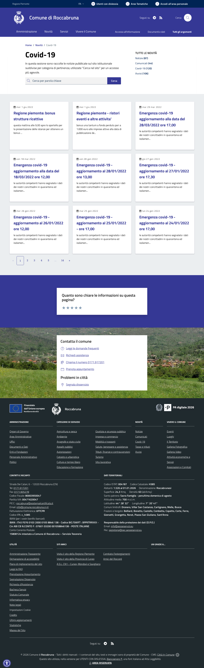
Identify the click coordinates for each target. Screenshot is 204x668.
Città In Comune (166, 655)
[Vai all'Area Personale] (172, 4)
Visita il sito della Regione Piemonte (76, 554)
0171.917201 (21, 488)
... (55, 260)
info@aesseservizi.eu (122, 526)
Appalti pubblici (65, 447)
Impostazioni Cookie (20, 610)
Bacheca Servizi (18, 589)
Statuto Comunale (19, 594)
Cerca (114, 81)
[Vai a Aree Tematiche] (137, 4)
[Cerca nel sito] (188, 18)
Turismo (99, 457)
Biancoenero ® (114, 659)
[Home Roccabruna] (45, 17)
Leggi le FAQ (16, 569)
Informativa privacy (20, 600)
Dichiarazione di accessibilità (24, 559)
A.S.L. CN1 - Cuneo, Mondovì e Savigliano (78, 564)
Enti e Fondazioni (19, 452)
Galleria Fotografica (177, 447)
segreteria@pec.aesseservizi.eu (125, 530)
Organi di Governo (19, 431)
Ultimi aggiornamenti (21, 620)
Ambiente (62, 436)
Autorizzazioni (64, 452)
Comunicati (141, 436)
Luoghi (170, 436)
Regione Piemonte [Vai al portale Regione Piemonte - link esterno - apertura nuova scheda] (20, 3)
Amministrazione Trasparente (25, 554)
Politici (13, 462)
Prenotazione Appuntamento (25, 574)
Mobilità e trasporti (105, 442)
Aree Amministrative (20, 436)
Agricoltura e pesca (67, 431)
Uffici (12, 442)
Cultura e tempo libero (68, 462)
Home (28, 45)
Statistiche (15, 625)
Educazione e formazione (70, 467)
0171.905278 (21, 492)
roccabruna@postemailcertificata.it (34, 503)
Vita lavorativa (103, 462)
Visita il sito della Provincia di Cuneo (75, 559)
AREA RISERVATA (100, 663)
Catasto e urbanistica (68, 457)
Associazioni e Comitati (179, 467)
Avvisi (138, 452)
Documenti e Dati (19, 447)
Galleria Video (174, 452)
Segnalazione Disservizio (22, 579)
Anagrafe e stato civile (68, 442)
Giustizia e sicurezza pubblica (110, 431)
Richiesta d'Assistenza (21, 584)
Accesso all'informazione (127, 32)
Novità (37, 45)
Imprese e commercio (106, 436)
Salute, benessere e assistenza (111, 447)
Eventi (170, 431)
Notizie (139, 431)
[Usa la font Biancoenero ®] (104, 4)
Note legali (15, 605)
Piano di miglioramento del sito (26, 564)
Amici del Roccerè (112, 559)
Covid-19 (140, 442)
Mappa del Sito (17, 630)
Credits (13, 615)
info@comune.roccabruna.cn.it (33, 507)
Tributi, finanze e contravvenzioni (112, 452)
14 (62, 260)
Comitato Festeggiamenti (116, 554)
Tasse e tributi (142, 447)
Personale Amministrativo (23, 457)
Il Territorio (172, 442)
